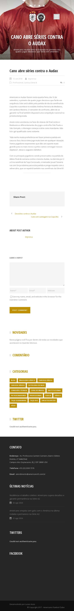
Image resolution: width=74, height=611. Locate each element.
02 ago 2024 (18, 502)
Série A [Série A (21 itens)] (58, 395)
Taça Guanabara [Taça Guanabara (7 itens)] (18, 400)
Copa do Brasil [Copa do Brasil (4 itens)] (37, 390)
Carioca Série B (30, 82)
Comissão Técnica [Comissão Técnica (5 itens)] (19, 390)
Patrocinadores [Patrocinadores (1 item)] (18, 395)
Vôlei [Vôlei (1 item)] (13, 405)
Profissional (18, 82)
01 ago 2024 (18, 518)
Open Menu (57, 16)
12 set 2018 (17, 78)
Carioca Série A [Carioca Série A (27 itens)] (45, 380)
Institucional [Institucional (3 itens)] (54, 390)
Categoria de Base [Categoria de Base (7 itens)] (36, 385)
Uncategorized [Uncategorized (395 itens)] (49, 400)
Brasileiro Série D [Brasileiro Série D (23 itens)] (27, 380)
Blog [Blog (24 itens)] (13, 380)
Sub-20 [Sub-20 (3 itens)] (48, 395)
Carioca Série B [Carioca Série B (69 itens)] (17, 385)
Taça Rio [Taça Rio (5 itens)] (34, 400)
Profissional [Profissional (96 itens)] (36, 395)
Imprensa (32, 78)
